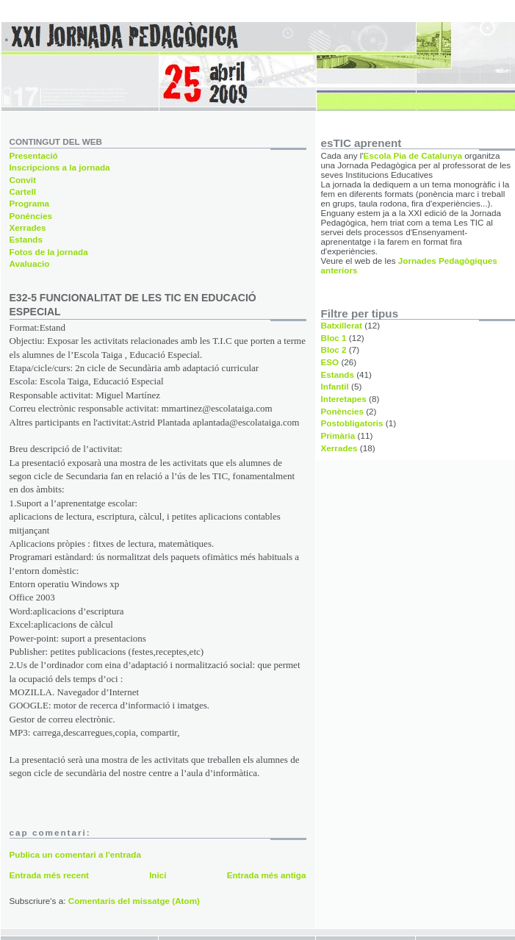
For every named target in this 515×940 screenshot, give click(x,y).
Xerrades (28, 227)
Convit (23, 179)
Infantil (335, 386)
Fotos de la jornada (49, 251)
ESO (330, 362)
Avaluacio (30, 263)
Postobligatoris (352, 423)
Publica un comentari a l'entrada (75, 854)
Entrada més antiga (266, 875)
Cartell (23, 191)
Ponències (31, 215)
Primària (338, 435)
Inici (157, 875)
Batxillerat (342, 325)
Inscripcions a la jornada (60, 167)
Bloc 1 (334, 337)
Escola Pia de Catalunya (413, 155)
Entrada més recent (49, 875)
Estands (26, 239)
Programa (30, 203)
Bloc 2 (334, 349)
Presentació (34, 155)
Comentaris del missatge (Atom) (134, 900)
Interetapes (344, 398)
